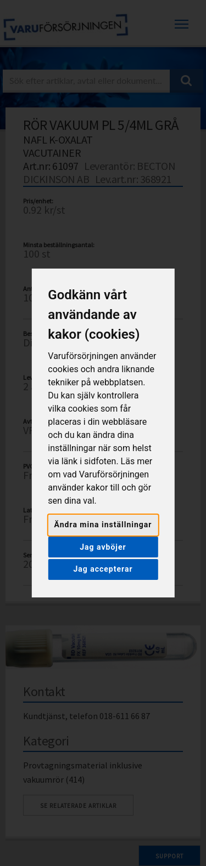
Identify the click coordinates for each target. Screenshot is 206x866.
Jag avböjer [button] (103, 547)
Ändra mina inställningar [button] (103, 524)
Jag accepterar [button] (102, 569)
